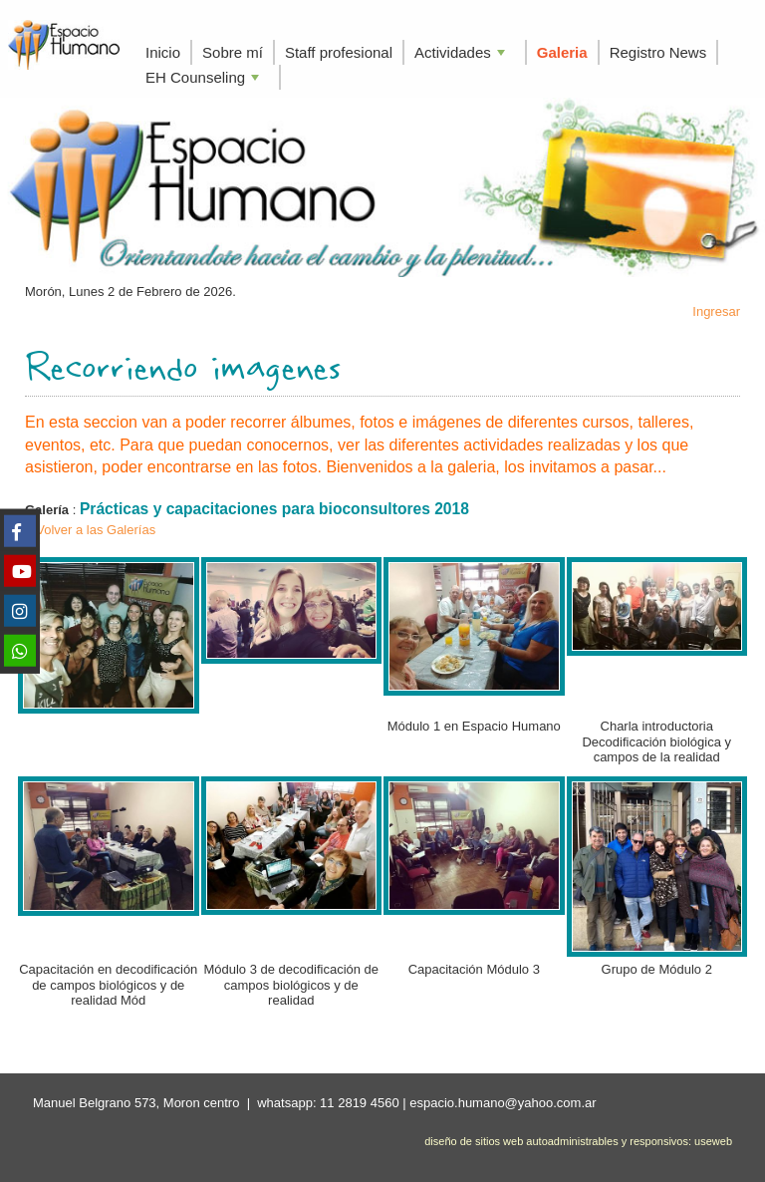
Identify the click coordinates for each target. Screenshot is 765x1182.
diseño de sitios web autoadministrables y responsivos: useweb (578, 1141)
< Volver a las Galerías (90, 529)
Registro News (658, 52)
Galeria (562, 52)
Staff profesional (338, 52)
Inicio (162, 52)
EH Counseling (204, 79)
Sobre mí (232, 52)
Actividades (461, 54)
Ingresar (716, 311)
